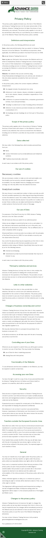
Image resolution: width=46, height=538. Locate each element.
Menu (5, 2)
